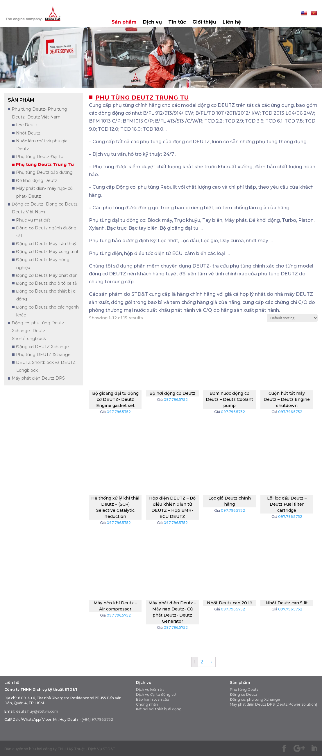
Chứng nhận (147, 704)
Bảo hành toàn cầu (152, 699)
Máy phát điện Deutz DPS (38, 378)
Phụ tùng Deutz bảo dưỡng (44, 172)
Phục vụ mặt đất (33, 220)
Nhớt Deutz (28, 133)
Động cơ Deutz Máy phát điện (47, 275)
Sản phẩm (124, 22)
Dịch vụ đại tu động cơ (156, 694)
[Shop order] (292, 318)
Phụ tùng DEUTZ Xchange (43, 354)
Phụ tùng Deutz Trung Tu (45, 164)
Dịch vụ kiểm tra (150, 689)
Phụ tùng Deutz (244, 689)
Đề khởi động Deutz (36, 180)
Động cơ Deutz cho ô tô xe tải (47, 283)
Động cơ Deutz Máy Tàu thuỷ (46, 243)
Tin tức (177, 22)
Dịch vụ (152, 22)
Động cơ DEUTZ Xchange (42, 346)
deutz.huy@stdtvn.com (37, 711)
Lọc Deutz (26, 125)
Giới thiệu (204, 22)
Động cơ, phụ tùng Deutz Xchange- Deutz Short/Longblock (38, 330)
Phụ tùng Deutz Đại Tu (39, 156)
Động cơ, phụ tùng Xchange (255, 699)
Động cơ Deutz (243, 694)
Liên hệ (232, 22)
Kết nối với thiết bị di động (159, 709)
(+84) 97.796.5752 (97, 719)
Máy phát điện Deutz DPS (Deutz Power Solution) (273, 704)
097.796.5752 (119, 412)
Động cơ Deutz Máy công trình (48, 251)
